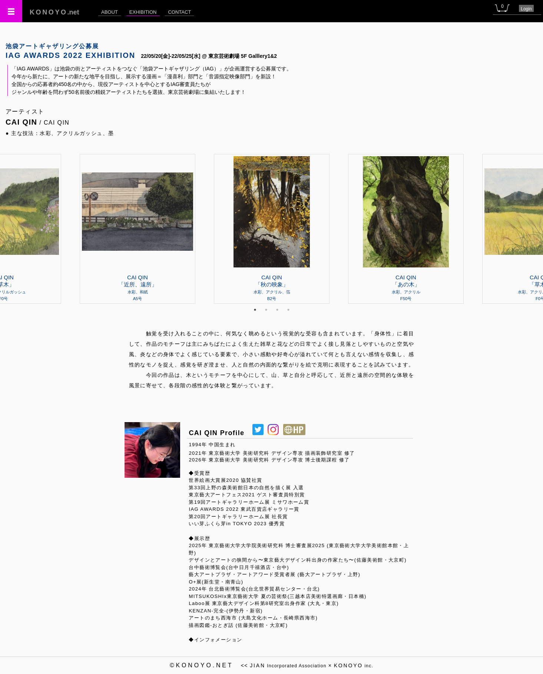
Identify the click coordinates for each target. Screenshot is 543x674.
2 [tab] (266, 309)
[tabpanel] (272, 229)
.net (54, 12)
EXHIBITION (143, 12)
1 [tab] (255, 309)
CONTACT (179, 12)
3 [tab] (277, 309)
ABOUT (109, 12)
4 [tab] (288, 309)
